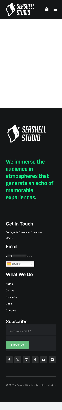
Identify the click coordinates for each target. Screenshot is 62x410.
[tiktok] (35, 359)
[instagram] (26, 359)
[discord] (52, 359)
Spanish (14, 264)
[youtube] (43, 359)
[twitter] (17, 359)
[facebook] (9, 359)
